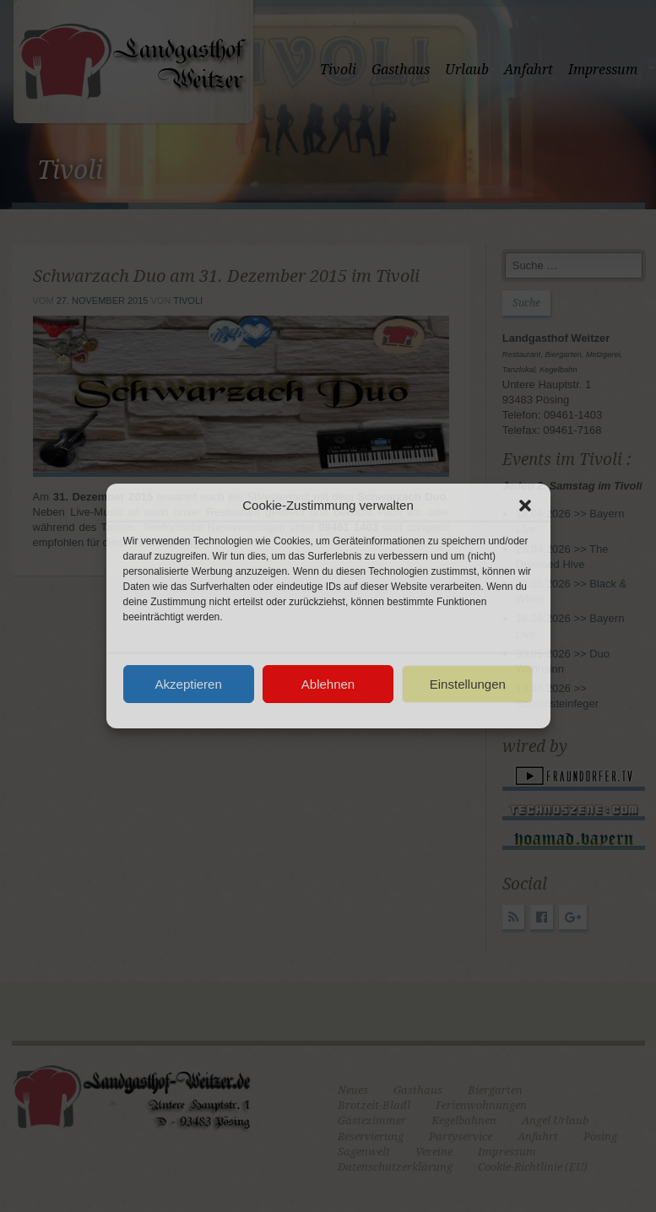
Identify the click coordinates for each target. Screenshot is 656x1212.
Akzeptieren (188, 684)
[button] (525, 505)
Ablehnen (328, 684)
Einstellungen (468, 684)
